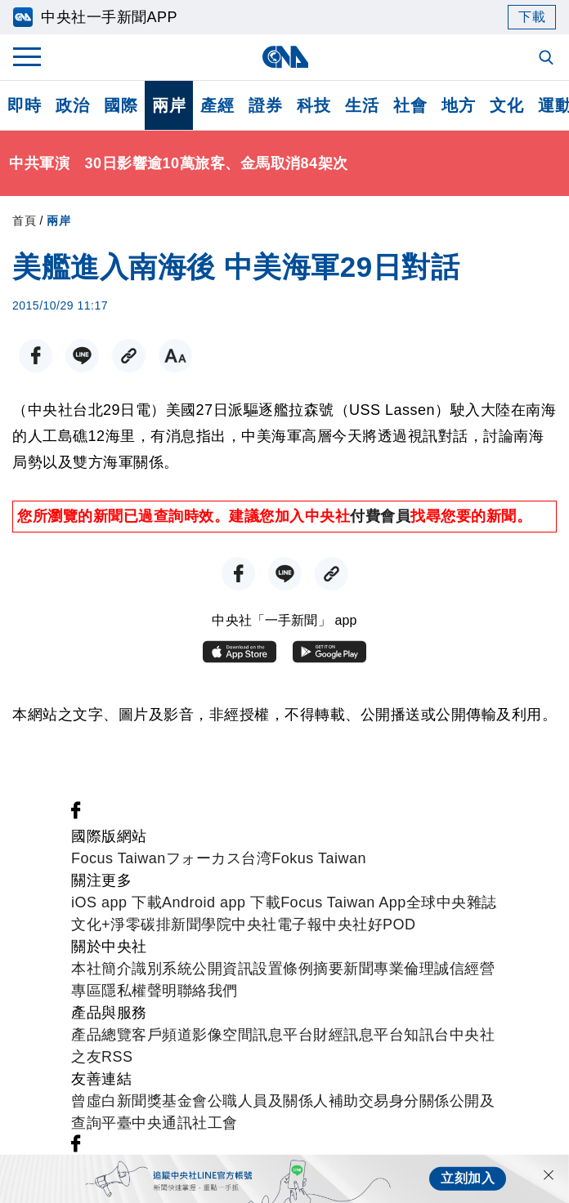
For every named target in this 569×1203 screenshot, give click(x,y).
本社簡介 (101, 968)
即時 (24, 105)
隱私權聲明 (139, 990)
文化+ (90, 924)
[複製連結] (129, 355)
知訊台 (427, 1035)
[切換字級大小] (175, 355)
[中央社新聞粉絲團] (76, 814)
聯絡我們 (207, 990)
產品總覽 (101, 1035)
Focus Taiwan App (343, 902)
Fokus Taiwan (318, 858)
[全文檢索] (548, 59)
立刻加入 (468, 1178)
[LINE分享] (82, 355)
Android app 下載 (221, 902)
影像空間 (222, 1035)
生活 (362, 105)
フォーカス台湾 (219, 858)
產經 (217, 105)
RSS (117, 1057)
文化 (506, 105)
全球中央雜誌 (451, 902)
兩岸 (169, 105)
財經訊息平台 (358, 1035)
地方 (458, 105)
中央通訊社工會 (185, 1123)
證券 (265, 105)
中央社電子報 (276, 924)
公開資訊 (222, 968)
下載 (531, 17)
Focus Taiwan (118, 858)
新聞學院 (201, 924)
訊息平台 (283, 1035)
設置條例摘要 (298, 968)
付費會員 (380, 516)
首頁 (24, 220)
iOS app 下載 (116, 902)
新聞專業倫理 (388, 968)
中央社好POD (369, 924)
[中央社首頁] (284, 56)
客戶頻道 (162, 1035)
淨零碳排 (140, 924)
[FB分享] (35, 355)
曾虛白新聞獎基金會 (139, 1101)
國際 (120, 105)
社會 (410, 105)
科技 (313, 105)
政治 (72, 105)
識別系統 (162, 968)
